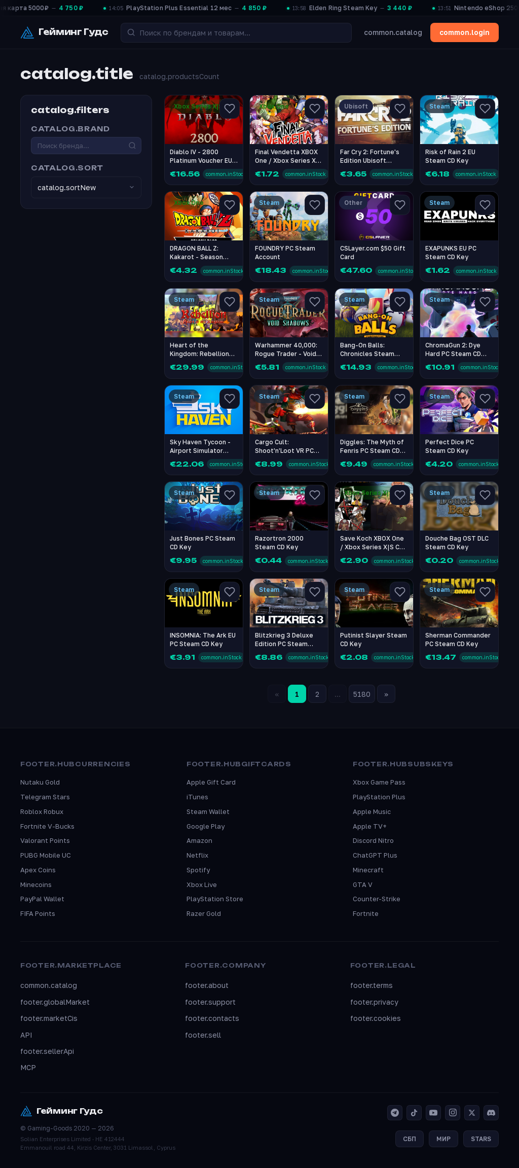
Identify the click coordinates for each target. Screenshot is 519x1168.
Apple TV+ (370, 826)
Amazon (199, 840)
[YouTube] (433, 1112)
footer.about (207, 985)
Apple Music (372, 811)
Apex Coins (38, 870)
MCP (28, 1067)
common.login (464, 32)
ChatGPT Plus (375, 855)
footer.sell (203, 1035)
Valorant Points (45, 840)
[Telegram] (394, 1112)
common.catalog (393, 32)
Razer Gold (204, 913)
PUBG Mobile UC (45, 855)
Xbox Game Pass (379, 782)
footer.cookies (375, 1018)
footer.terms (371, 985)
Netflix (197, 855)
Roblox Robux (41, 811)
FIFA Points (37, 913)
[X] (471, 1112)
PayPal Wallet (42, 899)
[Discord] (491, 1112)
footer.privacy (374, 1002)
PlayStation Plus (379, 797)
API (26, 1035)
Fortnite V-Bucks (47, 826)
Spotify (198, 870)
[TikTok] (414, 1112)
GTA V (363, 884)
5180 (361, 694)
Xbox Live (202, 884)
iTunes (197, 797)
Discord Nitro (373, 840)
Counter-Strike (376, 899)
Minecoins (36, 884)
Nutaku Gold (40, 782)
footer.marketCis (49, 1018)
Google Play (206, 826)
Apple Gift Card (211, 782)
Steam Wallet (208, 811)
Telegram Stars (45, 797)
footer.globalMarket (55, 1002)
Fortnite (366, 913)
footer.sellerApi (47, 1051)
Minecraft (368, 870)
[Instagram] (452, 1112)
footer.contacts (212, 1018)
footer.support (210, 1002)
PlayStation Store (215, 899)
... (338, 694)
